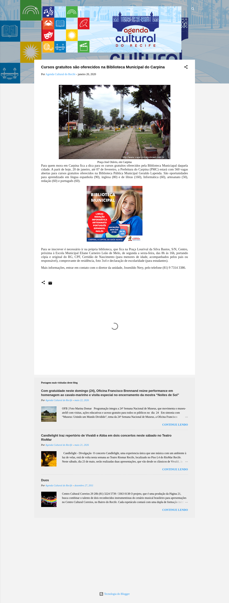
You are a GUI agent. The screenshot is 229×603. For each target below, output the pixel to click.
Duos (45, 480)
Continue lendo (175, 424)
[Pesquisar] (193, 9)
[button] (186, 67)
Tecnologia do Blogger (114, 593)
